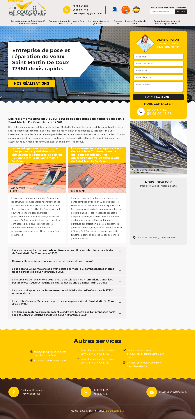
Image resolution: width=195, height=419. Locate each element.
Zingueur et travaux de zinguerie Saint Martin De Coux (66, 22)
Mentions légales (115, 411)
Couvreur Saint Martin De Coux (50, 360)
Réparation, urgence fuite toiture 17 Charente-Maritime (28, 22)
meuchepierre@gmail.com (87, 13)
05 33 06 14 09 (80, 6)
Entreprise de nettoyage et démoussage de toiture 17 (167, 22)
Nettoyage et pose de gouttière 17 (98, 22)
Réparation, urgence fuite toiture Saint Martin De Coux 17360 (98, 352)
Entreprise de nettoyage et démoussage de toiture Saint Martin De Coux (145, 354)
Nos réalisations (31, 83)
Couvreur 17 (117, 22)
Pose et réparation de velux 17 (135, 22)
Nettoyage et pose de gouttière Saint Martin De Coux (50, 353)
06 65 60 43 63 (80, 10)
